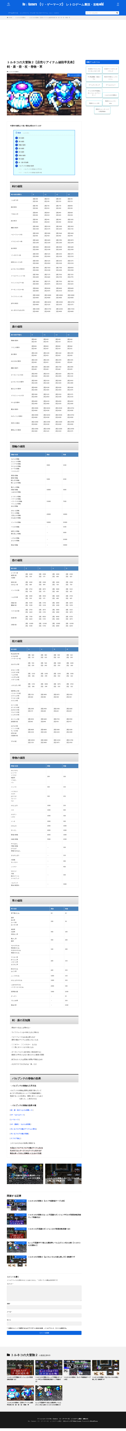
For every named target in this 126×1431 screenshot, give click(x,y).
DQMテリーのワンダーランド (110, 70)
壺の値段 (19, 148)
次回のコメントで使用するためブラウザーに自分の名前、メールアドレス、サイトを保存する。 (38, 1328)
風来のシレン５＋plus (110, 102)
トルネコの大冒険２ (20, 17)
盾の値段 (19, 141)
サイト (9, 1320)
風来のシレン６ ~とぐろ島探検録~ (102, 110)
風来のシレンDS (94, 103)
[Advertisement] (63, 39)
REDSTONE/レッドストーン (110, 78)
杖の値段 (19, 152)
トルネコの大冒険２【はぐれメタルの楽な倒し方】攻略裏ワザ (53, 1257)
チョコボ (33, 13)
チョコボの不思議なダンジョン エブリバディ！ (94, 93)
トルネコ (58, 13)
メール (9, 1311)
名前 (8, 1303)
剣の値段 (19, 138)
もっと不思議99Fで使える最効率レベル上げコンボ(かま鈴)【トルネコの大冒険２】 (54, 1244)
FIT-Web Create (75, 1424)
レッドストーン (25, 13)
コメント (10, 1283)
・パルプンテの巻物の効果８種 (30, 172)
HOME (10, 17)
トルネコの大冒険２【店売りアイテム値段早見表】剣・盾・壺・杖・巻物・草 (49, 17)
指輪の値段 (20, 145)
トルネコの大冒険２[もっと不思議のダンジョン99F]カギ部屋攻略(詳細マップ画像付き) (54, 1216)
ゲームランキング (94, 85)
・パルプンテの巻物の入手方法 (30, 169)
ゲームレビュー (111, 85)
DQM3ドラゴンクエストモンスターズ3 (94, 70)
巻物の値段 (20, 155)
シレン (53, 13)
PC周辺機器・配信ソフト (94, 78)
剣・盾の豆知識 (21, 162)
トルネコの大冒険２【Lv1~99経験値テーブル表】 (47, 1201)
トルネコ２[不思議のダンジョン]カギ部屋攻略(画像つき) (50, 1229)
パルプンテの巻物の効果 (24, 166)
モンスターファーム (43, 13)
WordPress (94, 1424)
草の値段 (19, 159)
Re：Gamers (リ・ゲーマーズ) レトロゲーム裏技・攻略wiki (63, 4)
